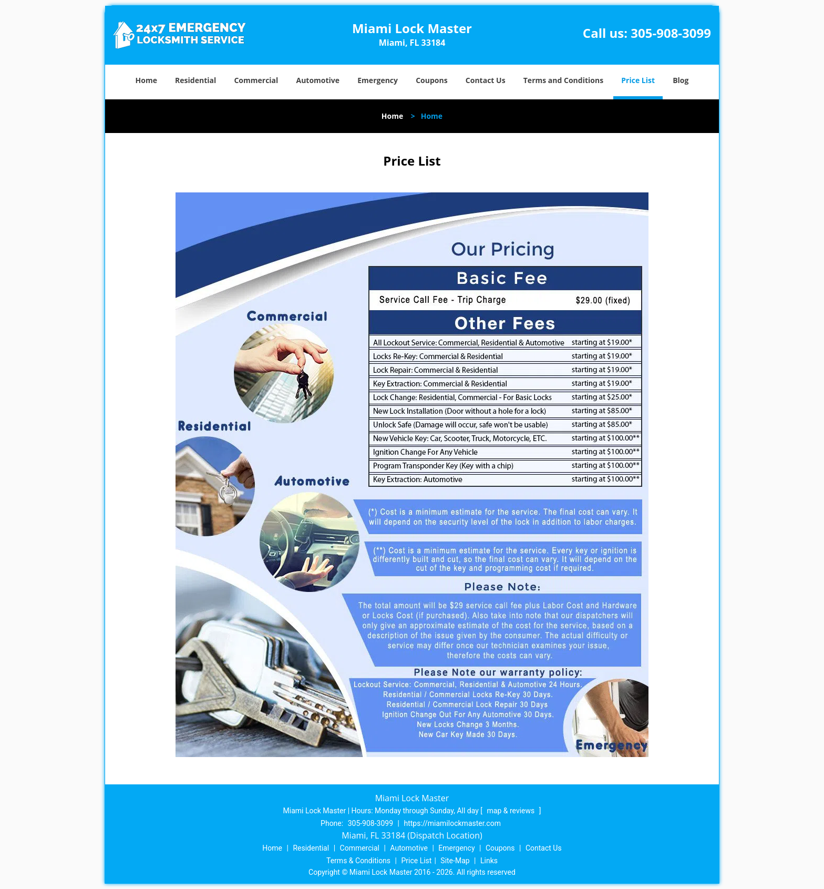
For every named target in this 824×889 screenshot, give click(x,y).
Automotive (318, 80)
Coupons (431, 80)
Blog (680, 80)
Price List (638, 80)
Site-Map (454, 860)
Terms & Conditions (358, 860)
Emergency (377, 80)
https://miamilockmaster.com (452, 823)
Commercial (256, 80)
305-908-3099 (671, 33)
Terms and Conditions (563, 80)
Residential (195, 80)
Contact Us (486, 80)
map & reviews (512, 810)
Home (146, 80)
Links (489, 860)
